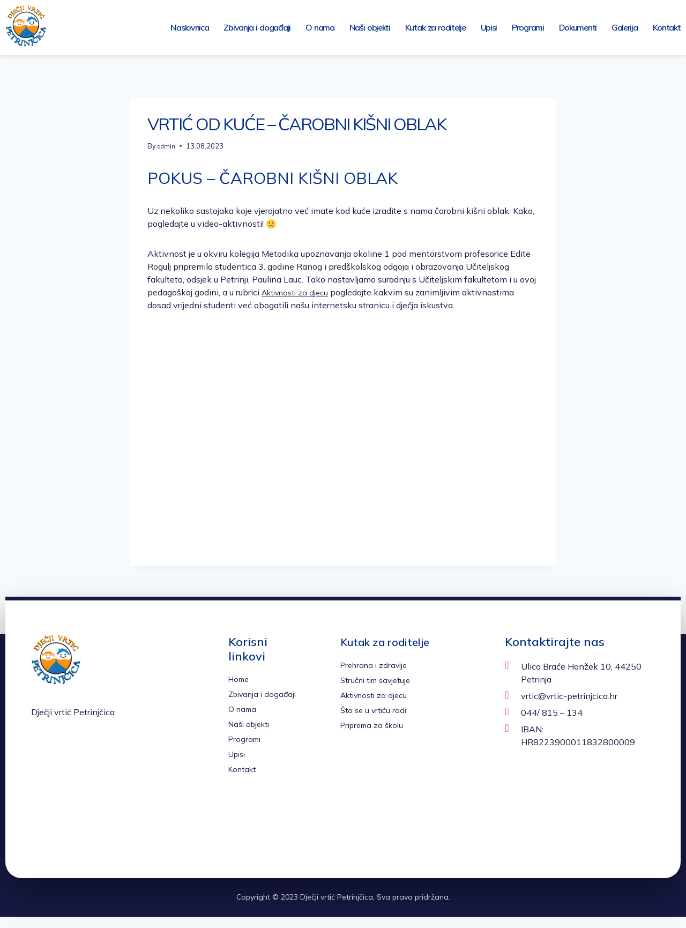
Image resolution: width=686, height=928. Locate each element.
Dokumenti (577, 27)
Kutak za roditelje (435, 27)
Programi (528, 27)
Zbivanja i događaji (256, 27)
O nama (319, 27)
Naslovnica (189, 27)
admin (167, 146)
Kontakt (667, 27)
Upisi (489, 27)
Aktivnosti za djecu (299, 292)
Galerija (625, 27)
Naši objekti (369, 27)
